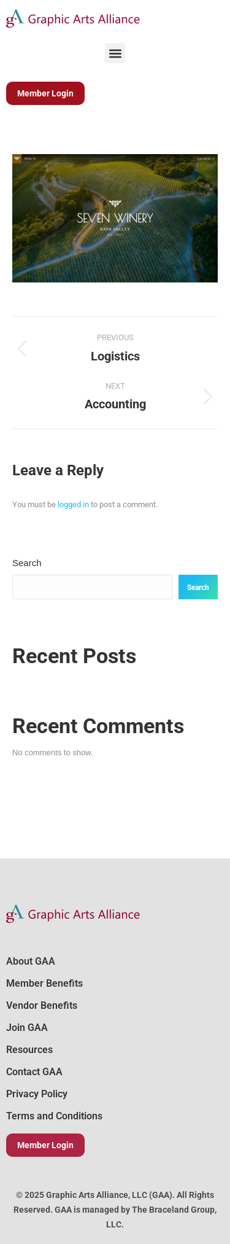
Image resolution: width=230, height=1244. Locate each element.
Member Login (45, 1145)
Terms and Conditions (54, 1116)
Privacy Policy (36, 1094)
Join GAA (27, 1027)
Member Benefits (44, 983)
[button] (115, 53)
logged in (73, 504)
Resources (29, 1049)
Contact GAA (34, 1072)
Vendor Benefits (41, 1005)
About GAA (30, 961)
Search (27, 563)
